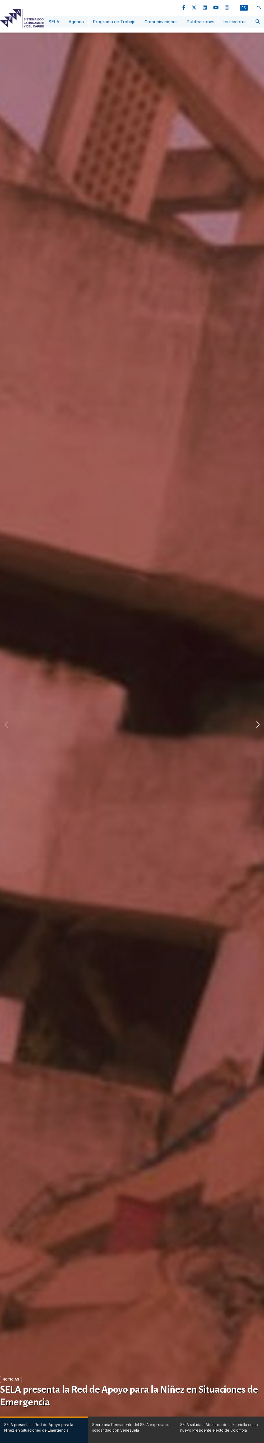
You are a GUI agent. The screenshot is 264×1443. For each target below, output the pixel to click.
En (259, 8)
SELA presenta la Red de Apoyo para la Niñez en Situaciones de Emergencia (129, 1396)
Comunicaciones (161, 21)
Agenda (76, 21)
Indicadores (235, 21)
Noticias (10, 1379)
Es (244, 8)
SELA (53, 21)
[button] (257, 724)
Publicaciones (200, 21)
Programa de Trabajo (114, 21)
